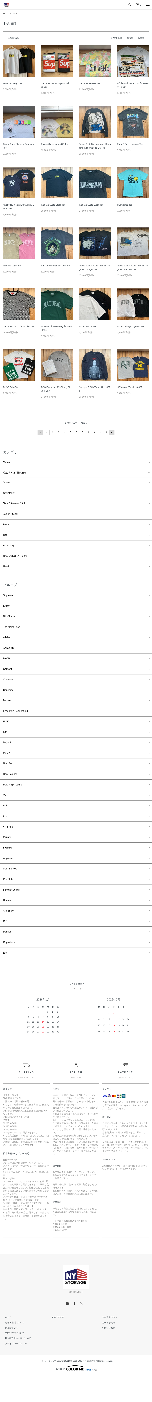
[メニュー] (147, 4)
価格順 (130, 38)
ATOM (61, 1344)
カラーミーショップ (47, 1388)
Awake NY (9, 656)
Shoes (7, 483)
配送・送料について (13, 1349)
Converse (9, 701)
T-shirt (15, 13)
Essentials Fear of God (17, 723)
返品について (9, 1354)
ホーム (6, 13)
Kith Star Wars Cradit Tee (53, 205)
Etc (5, 979)
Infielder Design (12, 912)
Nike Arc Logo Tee (12, 265)
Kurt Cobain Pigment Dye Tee (55, 265)
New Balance (11, 790)
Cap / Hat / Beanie (14, 472)
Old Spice (9, 934)
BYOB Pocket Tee (87, 326)
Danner (7, 957)
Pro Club (8, 901)
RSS (54, 1344)
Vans (6, 812)
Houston (8, 923)
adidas (7, 645)
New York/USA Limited (17, 560)
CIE (5, 946)
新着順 (141, 38)
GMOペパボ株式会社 (86, 1388)
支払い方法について (13, 1360)
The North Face (12, 634)
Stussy (7, 612)
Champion (9, 690)
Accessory (9, 549)
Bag (5, 538)
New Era (8, 779)
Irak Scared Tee (124, 205)
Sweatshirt (9, 494)
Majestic (8, 757)
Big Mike (8, 868)
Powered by (76, 1394)
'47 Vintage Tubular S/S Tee (130, 387)
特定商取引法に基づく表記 (16, 1365)
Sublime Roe (11, 890)
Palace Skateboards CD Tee (54, 144)
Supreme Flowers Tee (89, 83)
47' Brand (9, 846)
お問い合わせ (106, 1354)
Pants (6, 527)
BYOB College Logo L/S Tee (130, 326)
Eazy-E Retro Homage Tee (130, 144)
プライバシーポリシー (14, 1370)
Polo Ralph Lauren (14, 801)
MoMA (7, 768)
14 (105, 432)
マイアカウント (108, 1344)
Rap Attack (10, 968)
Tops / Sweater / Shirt (16, 505)
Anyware (8, 879)
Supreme (8, 601)
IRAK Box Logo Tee (12, 83)
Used (6, 571)
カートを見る (106, 1349)
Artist (6, 823)
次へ (111, 432)
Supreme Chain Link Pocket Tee (18, 326)
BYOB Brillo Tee (11, 387)
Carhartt (8, 679)
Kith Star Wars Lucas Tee (91, 205)
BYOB (7, 668)
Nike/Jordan (10, 623)
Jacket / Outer (11, 516)
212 (5, 834)
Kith (5, 745)
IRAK (6, 734)
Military (7, 857)
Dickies (7, 712)
